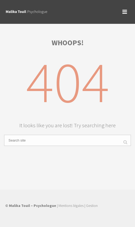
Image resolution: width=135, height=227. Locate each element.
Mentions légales (71, 205)
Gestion (92, 205)
